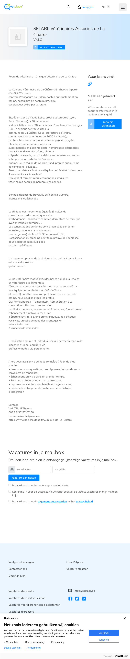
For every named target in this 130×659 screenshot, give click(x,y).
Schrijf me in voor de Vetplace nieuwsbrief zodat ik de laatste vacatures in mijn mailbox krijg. (64, 493)
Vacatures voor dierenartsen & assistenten (34, 605)
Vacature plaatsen (77, 569)
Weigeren (104, 639)
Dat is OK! (104, 632)
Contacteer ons (17, 569)
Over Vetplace (75, 562)
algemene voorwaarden (52, 501)
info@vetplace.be (81, 591)
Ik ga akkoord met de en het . (52, 501)
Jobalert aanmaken (48, 47)
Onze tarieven (16, 576)
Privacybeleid (34, 647)
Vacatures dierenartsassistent (26, 598)
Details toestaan (12, 647)
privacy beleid (84, 501)
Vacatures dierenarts (21, 591)
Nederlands (11, 618)
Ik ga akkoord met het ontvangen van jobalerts (40, 485)
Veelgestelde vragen (21, 562)
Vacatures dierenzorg (21, 612)
